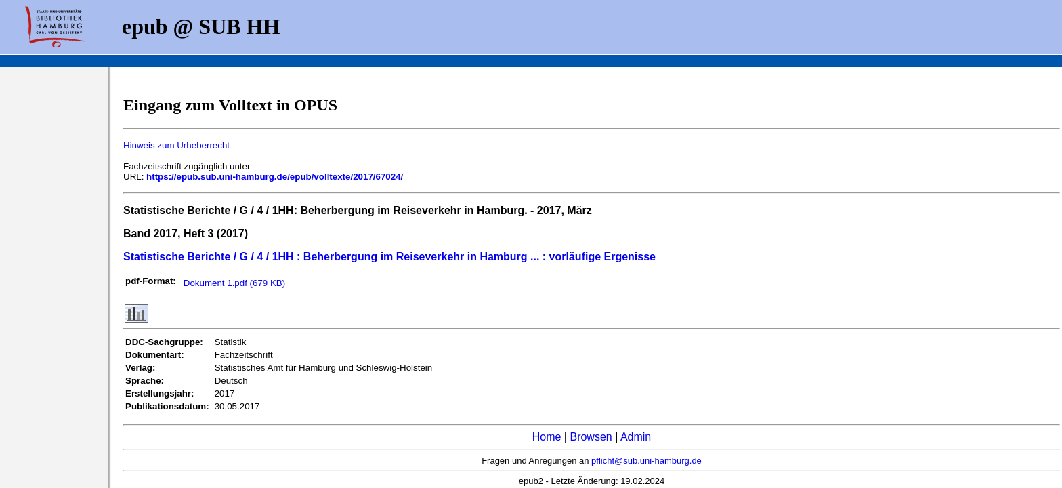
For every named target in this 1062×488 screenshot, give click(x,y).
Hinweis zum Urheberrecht (176, 145)
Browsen (591, 437)
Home (546, 437)
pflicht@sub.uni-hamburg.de (646, 460)
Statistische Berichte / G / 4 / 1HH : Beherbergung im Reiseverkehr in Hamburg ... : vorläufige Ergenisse (389, 256)
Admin (635, 437)
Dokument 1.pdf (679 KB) (234, 283)
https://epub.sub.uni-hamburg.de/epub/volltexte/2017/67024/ (274, 176)
